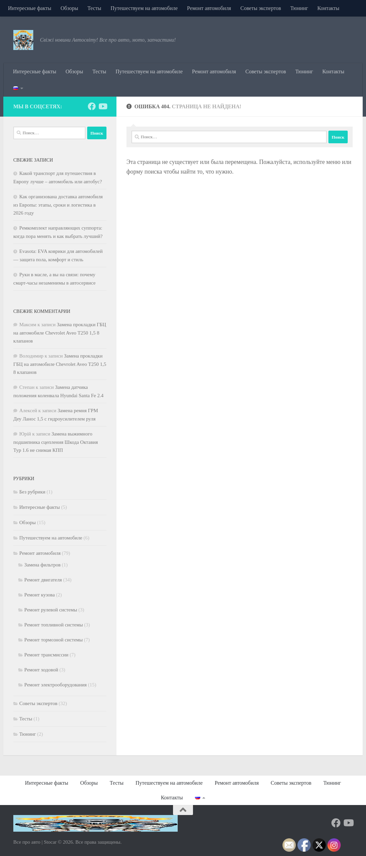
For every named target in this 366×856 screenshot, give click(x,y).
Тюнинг (299, 8)
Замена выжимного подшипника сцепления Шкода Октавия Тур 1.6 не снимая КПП (55, 442)
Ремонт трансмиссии (46, 654)
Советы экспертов (260, 8)
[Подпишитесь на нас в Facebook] (92, 106)
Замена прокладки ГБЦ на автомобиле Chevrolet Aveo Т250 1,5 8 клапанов (59, 333)
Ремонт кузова (39, 594)
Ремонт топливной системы (53, 624)
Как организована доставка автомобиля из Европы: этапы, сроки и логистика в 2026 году (58, 205)
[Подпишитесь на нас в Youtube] (102, 106)
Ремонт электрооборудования (55, 684)
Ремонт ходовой (41, 669)
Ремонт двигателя (43, 579)
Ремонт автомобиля (209, 8)
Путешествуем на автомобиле (144, 8)
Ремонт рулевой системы (50, 609)
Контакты (328, 8)
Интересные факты (29, 8)
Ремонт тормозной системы (53, 639)
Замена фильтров (42, 564)
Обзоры (69, 8)
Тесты (94, 8)
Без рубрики (32, 491)
